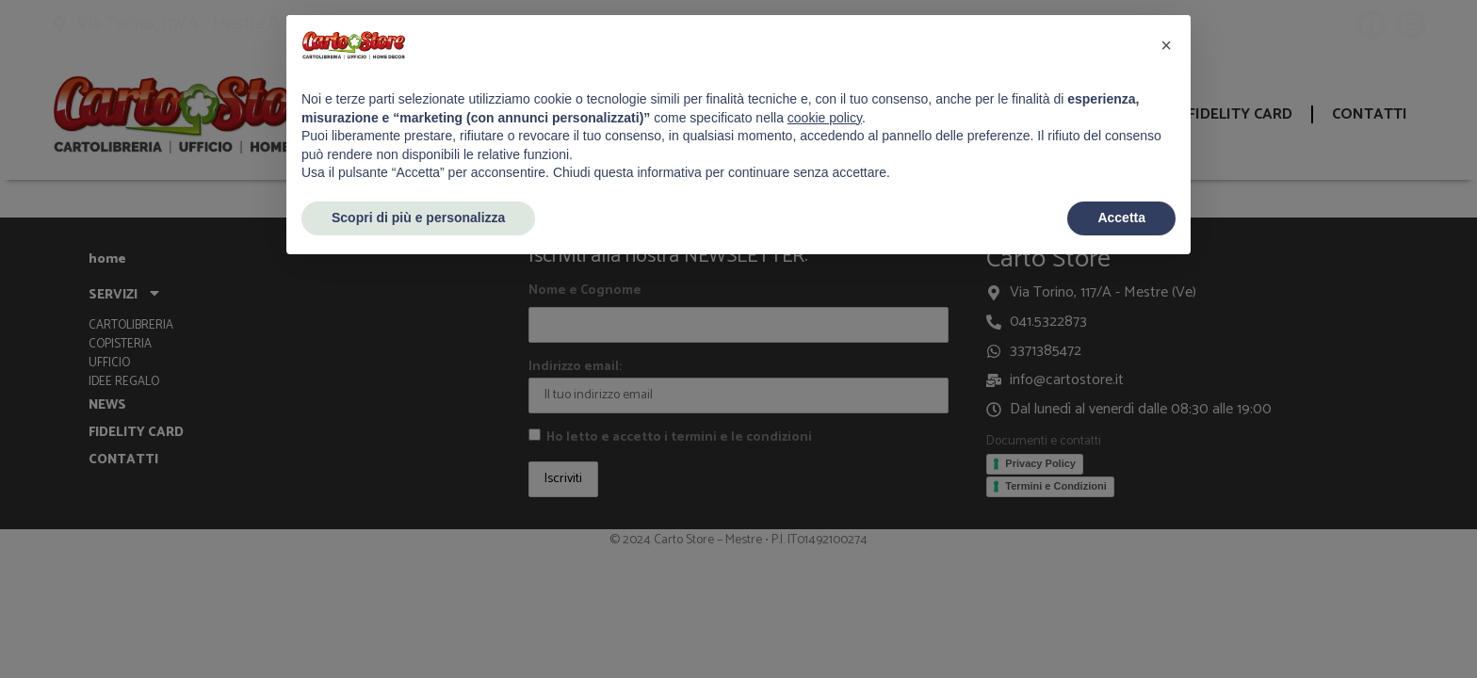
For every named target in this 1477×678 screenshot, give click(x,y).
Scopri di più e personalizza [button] (418, 217)
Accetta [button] (1121, 217)
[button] (1166, 45)
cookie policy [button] (824, 117)
